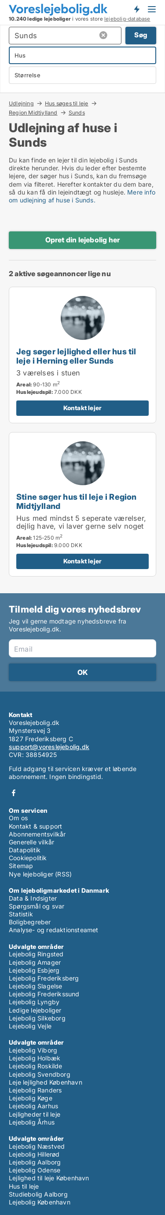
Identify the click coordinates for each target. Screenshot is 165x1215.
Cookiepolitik (28, 858)
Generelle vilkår (31, 842)
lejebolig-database (127, 19)
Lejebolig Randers (35, 1090)
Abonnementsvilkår (37, 834)
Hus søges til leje (66, 103)
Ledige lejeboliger (35, 1010)
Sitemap (21, 865)
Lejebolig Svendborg (39, 1074)
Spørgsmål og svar (36, 906)
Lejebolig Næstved (37, 1146)
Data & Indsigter (33, 898)
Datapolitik (24, 850)
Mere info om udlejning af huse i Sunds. (82, 196)
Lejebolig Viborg (33, 1050)
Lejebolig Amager (35, 962)
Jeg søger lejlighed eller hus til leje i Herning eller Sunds (76, 355)
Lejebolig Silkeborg (37, 1018)
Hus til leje (24, 1186)
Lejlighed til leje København (49, 1178)
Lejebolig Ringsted (36, 954)
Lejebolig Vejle (30, 1026)
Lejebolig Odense (34, 1170)
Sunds (77, 112)
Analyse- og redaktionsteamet (54, 930)
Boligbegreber (30, 922)
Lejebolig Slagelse (35, 986)
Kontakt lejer (82, 407)
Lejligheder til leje (34, 1114)
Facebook (13, 792)
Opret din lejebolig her (82, 239)
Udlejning (21, 103)
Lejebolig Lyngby (34, 1002)
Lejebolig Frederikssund (44, 994)
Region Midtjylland (33, 112)
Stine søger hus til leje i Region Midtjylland (76, 501)
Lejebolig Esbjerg (34, 970)
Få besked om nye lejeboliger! (136, 9)
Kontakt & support (35, 826)
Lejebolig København (39, 1202)
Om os (18, 818)
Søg (140, 35)
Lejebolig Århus (32, 1122)
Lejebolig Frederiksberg (44, 978)
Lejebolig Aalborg (35, 1162)
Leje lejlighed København (45, 1082)
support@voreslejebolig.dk (49, 746)
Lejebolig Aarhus (33, 1106)
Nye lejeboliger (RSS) (40, 874)
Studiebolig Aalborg (38, 1194)
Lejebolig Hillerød (34, 1154)
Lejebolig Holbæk (34, 1058)
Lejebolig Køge (30, 1098)
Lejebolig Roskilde (35, 1066)
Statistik (21, 914)
